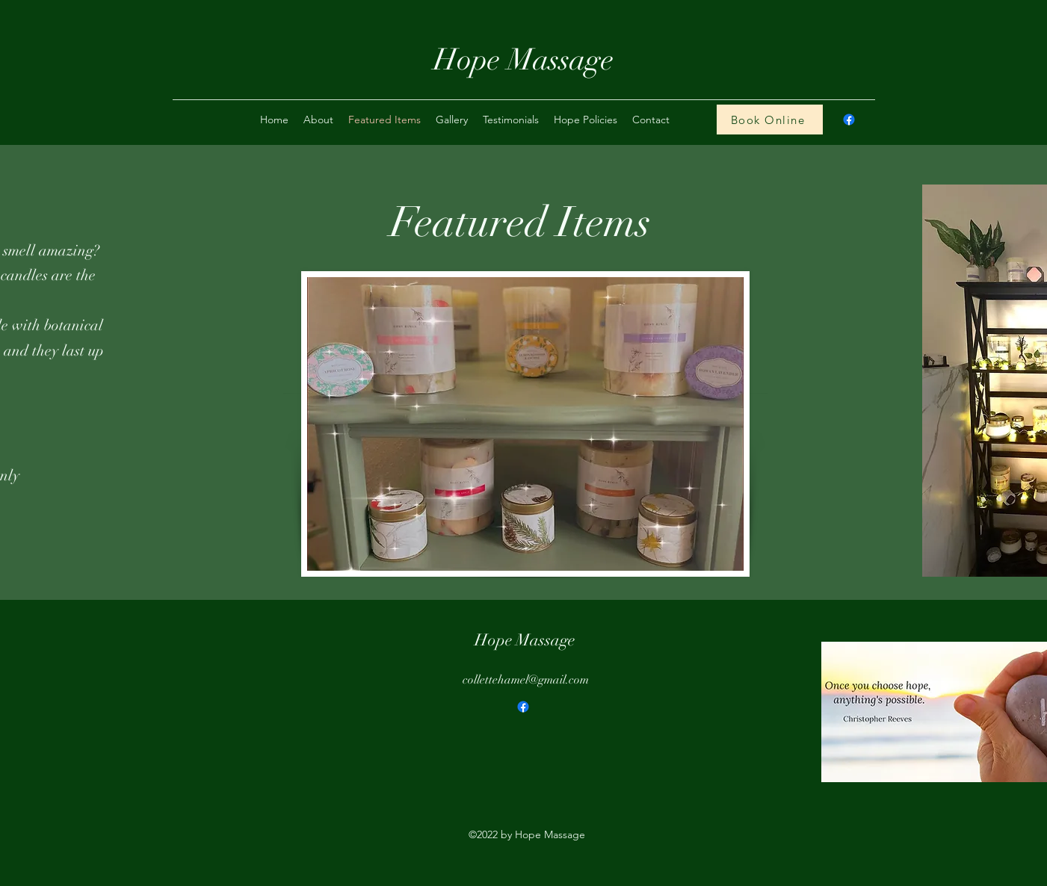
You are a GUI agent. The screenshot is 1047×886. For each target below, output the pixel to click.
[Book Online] (770, 119)
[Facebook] (523, 706)
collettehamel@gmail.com (526, 679)
